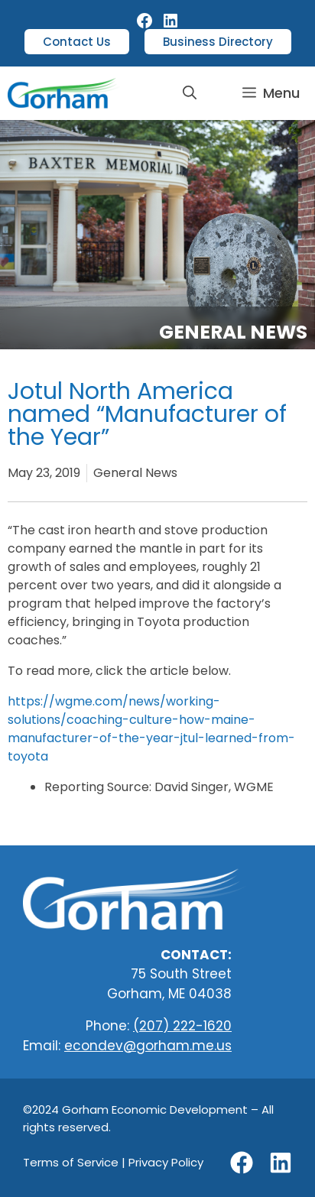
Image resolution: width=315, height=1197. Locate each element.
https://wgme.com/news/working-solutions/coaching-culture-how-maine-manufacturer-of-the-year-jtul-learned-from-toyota (151, 729)
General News (233, 332)
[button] (189, 93)
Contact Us (77, 42)
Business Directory (218, 42)
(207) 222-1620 (182, 1026)
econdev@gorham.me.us (148, 1045)
